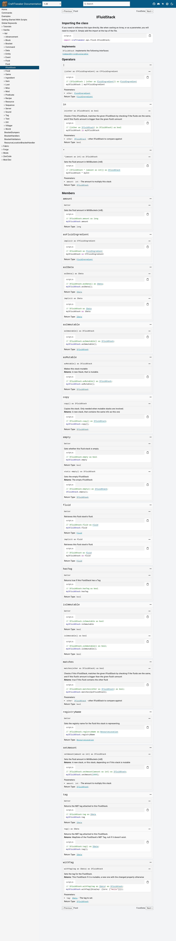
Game (8, 74)
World (8, 129)
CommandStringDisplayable (75, 54)
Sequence (10, 105)
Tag (7, 115)
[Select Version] (51, 3)
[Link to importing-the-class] (77, 23)
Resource (10, 102)
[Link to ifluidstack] (107, 17)
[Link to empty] (67, 437)
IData (100, 284)
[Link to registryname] (72, 712)
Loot (8, 84)
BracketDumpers (12, 132)
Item (8, 81)
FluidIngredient (105, 82)
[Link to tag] (65, 794)
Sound (8, 112)
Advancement (12, 37)
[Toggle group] (150, 64)
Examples (6, 16)
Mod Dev (7, 160)
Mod (8, 91)
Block (8, 40)
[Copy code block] (150, 35)
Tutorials (7, 26)
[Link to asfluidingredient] (76, 234)
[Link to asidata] (68, 267)
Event (8, 57)
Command (10, 47)
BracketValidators (12, 139)
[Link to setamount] (64, 150)
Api (5, 33)
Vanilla (6, 30)
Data (8, 50)
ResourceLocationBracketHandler (19, 143)
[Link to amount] (67, 199)
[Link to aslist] (64, 65)
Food (8, 71)
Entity (8, 54)
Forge (6, 149)
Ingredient (10, 78)
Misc (8, 88)
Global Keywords (9, 23)
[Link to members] (70, 193)
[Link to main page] (21, 4)
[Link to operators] (70, 59)
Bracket (9, 43)
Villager (9, 125)
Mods (5, 153)
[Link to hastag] (67, 569)
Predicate (10, 95)
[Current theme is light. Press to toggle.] (172, 4)
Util (7, 122)
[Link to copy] (66, 397)
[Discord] (158, 4)
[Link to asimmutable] (71, 324)
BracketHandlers (12, 136)
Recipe (9, 98)
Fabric (6, 146)
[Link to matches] (64, 104)
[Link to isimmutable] (71, 604)
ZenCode (7, 156)
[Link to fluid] (67, 505)
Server (8, 108)
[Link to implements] (70, 46)
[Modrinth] (167, 4)
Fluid (8, 61)
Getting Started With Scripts (14, 20)
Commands (7, 13)
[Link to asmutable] (70, 357)
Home (4, 9)
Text (7, 119)
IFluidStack (11, 67)
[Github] (154, 4)
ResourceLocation (109, 732)
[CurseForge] (163, 4)
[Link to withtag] (68, 862)
